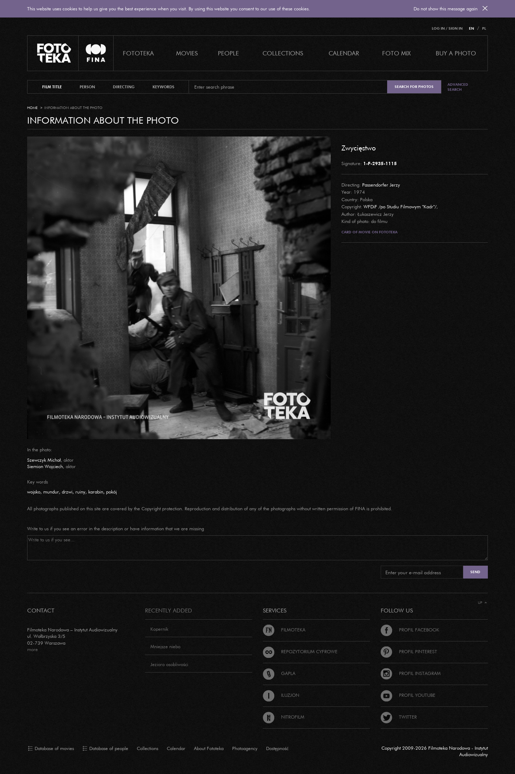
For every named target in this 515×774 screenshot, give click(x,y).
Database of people (105, 748)
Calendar (176, 748)
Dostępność (277, 748)
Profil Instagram (411, 673)
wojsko (33, 492)
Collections (147, 748)
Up (482, 602)
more (32, 649)
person (87, 86)
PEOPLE (228, 53)
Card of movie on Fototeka (369, 232)
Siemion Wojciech (45, 466)
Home (32, 107)
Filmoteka (284, 629)
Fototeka (138, 53)
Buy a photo (456, 53)
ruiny (80, 492)
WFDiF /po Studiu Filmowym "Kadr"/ (400, 206)
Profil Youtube (408, 695)
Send (475, 572)
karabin (95, 492)
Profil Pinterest (409, 651)
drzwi (67, 492)
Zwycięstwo (358, 147)
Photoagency (245, 748)
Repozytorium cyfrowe (300, 651)
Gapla (279, 673)
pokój (111, 492)
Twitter (399, 717)
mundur (51, 492)
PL (484, 28)
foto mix (396, 53)
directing (124, 86)
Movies (187, 53)
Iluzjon (281, 695)
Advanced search (458, 87)
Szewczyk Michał (44, 460)
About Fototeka (209, 748)
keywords (163, 86)
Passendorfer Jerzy (381, 185)
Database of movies (51, 748)
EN (471, 28)
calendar (344, 53)
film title (52, 86)
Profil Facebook (410, 629)
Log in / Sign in (447, 28)
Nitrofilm (283, 717)
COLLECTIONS (282, 53)
